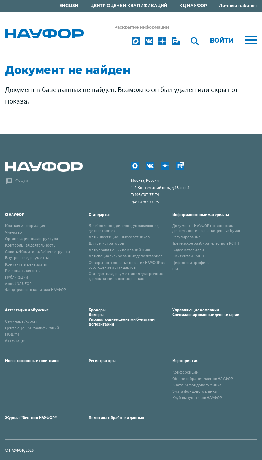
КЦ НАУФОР (193, 5)
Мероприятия (185, 360)
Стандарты (99, 214)
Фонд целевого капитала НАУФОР (35, 289)
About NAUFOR (18, 283)
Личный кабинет (238, 5)
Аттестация (15, 340)
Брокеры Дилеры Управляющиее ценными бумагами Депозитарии (122, 316)
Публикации (16, 277)
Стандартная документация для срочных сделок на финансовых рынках (126, 276)
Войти (222, 40)
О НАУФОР (14, 214)
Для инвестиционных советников (119, 236)
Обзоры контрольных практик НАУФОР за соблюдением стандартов (127, 265)
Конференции (185, 372)
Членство (13, 232)
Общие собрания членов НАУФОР (202, 378)
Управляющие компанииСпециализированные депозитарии (205, 312)
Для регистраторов (106, 243)
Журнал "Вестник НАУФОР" (31, 417)
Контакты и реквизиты (26, 264)
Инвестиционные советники (32, 360)
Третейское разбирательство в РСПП (205, 243)
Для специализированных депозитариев (125, 255)
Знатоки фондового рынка (196, 384)
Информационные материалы (200, 214)
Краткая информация (25, 225)
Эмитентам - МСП (188, 255)
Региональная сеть (22, 270)
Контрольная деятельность (30, 245)
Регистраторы (102, 360)
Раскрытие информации (141, 27)
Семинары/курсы (21, 321)
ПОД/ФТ (12, 334)
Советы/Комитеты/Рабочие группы (37, 251)
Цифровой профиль (190, 262)
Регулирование (186, 236)
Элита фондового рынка (194, 391)
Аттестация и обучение (27, 309)
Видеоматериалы (188, 249)
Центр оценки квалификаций (32, 327)
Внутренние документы (27, 257)
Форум (21, 180)
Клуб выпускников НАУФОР (197, 397)
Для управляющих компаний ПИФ (119, 249)
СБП (176, 268)
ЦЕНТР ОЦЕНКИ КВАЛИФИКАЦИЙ (129, 5)
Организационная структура (31, 238)
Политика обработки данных (116, 417)
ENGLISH (68, 5)
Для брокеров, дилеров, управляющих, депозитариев (124, 228)
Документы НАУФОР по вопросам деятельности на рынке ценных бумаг (206, 228)
